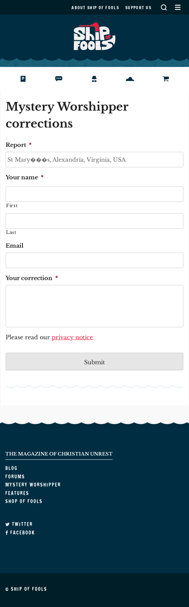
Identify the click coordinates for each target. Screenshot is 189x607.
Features (135, 79)
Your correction (32, 277)
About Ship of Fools (95, 8)
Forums (61, 79)
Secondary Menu (177, 7)
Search (164, 7)
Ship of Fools (94, 35)
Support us (138, 8)
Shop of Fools (171, 79)
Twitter (19, 524)
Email (15, 245)
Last (11, 232)
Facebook (20, 532)
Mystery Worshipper (100, 79)
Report (19, 144)
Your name (25, 177)
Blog (22, 79)
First (12, 206)
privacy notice (72, 337)
